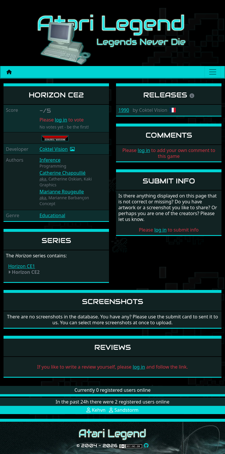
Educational (52, 215)
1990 (123, 110)
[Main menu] (212, 72)
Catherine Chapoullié (63, 173)
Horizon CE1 (21, 266)
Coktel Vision (54, 149)
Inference (50, 160)
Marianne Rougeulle (62, 191)
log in (61, 120)
